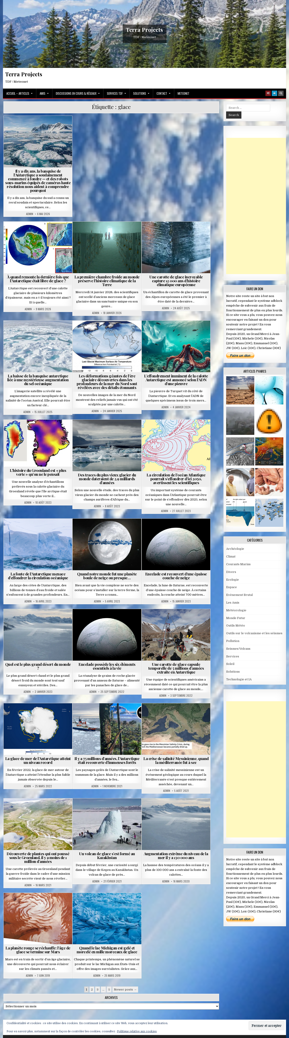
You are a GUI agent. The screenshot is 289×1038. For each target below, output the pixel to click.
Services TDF (115, 93)
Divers (231, 572)
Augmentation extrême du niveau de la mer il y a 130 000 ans (176, 855)
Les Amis (232, 602)
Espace (231, 587)
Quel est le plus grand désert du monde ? (38, 666)
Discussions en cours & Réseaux (76, 93)
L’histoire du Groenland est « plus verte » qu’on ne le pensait (38, 472)
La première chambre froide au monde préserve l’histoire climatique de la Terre (107, 280)
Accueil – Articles (17, 93)
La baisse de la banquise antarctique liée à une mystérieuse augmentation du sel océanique (38, 379)
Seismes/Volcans (238, 648)
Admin (29, 214)
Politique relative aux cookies (137, 1031)
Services (232, 656)
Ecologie (232, 579)
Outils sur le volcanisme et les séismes (254, 633)
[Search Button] (281, 93)
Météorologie (236, 610)
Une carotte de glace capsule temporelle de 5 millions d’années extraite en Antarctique (176, 668)
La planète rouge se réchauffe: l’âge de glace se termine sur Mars (37, 949)
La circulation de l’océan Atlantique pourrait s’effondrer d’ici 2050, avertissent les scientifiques (176, 478)
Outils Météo (235, 625)
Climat (230, 556)
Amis (42, 93)
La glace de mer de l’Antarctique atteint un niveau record (38, 760)
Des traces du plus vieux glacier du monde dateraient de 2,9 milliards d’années (107, 478)
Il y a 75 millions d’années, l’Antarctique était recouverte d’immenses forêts (106, 760)
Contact (162, 93)
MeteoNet (183, 93)
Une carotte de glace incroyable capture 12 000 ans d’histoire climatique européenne (176, 280)
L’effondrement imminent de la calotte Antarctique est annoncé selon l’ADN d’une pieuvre (176, 379)
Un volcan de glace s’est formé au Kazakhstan (107, 855)
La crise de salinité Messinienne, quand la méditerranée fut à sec (176, 760)
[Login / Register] (274, 93)
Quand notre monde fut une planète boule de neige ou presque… (107, 575)
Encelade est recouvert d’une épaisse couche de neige (176, 575)
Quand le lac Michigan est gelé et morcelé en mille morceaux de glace (107, 949)
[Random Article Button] (268, 93)
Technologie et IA (239, 679)
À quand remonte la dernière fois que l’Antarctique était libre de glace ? (38, 278)
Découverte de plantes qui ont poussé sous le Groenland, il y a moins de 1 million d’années (38, 857)
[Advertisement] (257, 206)
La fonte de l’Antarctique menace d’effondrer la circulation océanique (38, 575)
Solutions (139, 93)
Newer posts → (125, 989)
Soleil (230, 664)
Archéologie (235, 548)
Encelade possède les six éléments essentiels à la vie (106, 666)
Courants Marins (238, 564)
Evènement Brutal (239, 595)
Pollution (232, 641)
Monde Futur (235, 618)
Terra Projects (144, 29)
